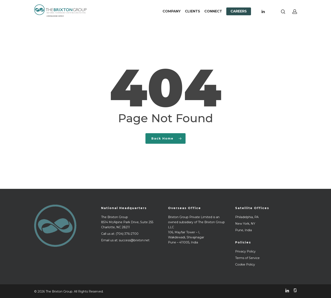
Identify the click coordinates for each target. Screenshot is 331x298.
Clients (192, 13)
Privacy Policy (245, 251)
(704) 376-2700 (127, 234)
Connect (213, 13)
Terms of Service (247, 258)
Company (172, 13)
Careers (239, 13)
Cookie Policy (245, 264)
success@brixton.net (134, 240)
